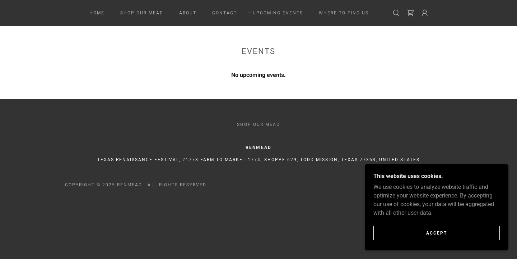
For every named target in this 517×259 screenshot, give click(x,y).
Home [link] (96, 12)
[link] (410, 13)
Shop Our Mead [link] (141, 12)
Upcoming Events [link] (278, 12)
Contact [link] (224, 12)
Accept (436, 233)
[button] (425, 13)
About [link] (187, 12)
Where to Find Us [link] (344, 12)
